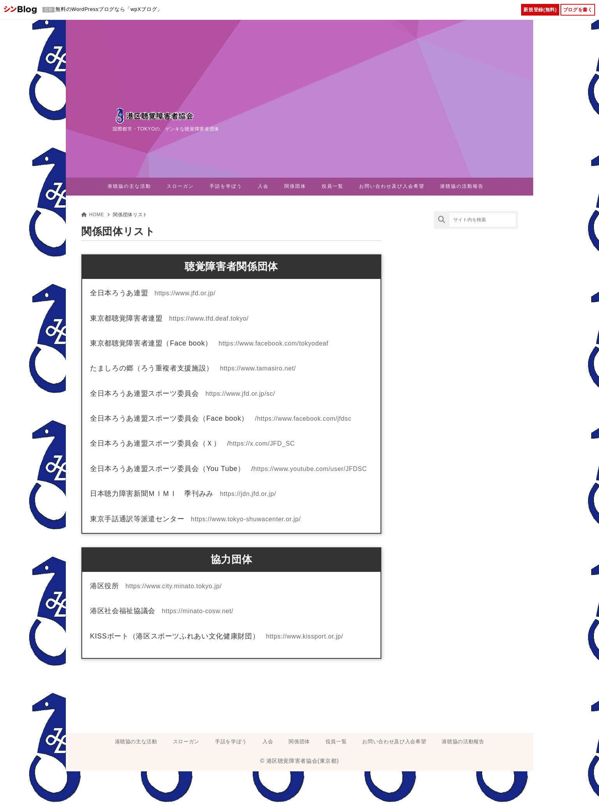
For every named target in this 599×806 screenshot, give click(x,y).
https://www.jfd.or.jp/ (185, 293)
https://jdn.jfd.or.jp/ (248, 493)
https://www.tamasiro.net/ (258, 368)
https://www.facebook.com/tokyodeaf (273, 343)
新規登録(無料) (540, 9)
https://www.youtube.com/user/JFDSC (310, 468)
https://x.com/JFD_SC (262, 443)
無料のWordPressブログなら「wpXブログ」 (108, 9)
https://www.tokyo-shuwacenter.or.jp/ (246, 518)
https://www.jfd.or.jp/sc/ (240, 393)
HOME (92, 214)
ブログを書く (578, 9)
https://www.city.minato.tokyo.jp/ (173, 585)
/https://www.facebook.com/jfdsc (303, 418)
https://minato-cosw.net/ (198, 611)
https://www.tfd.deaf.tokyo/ (208, 318)
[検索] (441, 219)
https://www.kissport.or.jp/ (304, 636)
